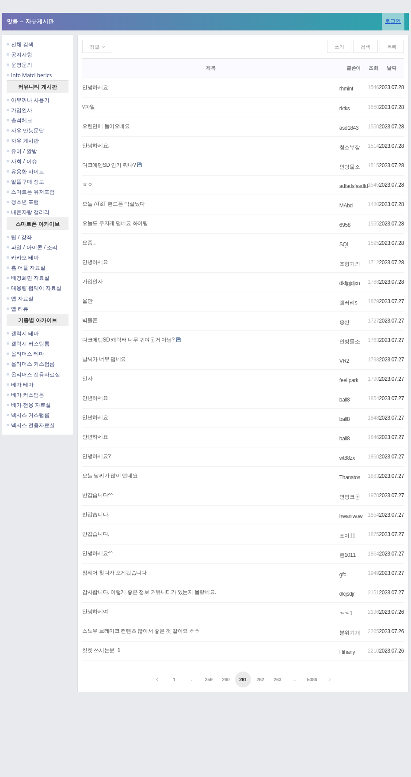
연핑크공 (349, 497)
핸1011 (347, 555)
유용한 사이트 (25, 171)
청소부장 (349, 147)
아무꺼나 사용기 (28, 100)
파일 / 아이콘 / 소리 (32, 247)
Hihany (347, 652)
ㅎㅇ (87, 184)
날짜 (391, 68)
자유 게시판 (23, 140)
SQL (344, 244)
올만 (87, 301)
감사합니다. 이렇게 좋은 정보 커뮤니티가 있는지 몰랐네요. (149, 592)
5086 (312, 679)
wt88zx (347, 458)
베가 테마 (20, 384)
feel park (348, 380)
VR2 (344, 361)
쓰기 (339, 46)
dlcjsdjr (346, 594)
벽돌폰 (90, 320)
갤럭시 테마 (23, 333)
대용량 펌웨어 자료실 (34, 288)
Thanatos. (350, 477)
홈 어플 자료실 (26, 267)
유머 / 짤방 (22, 151)
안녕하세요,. (96, 146)
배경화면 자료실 (28, 278)
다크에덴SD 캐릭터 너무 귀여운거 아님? (128, 340)
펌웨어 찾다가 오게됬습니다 (114, 573)
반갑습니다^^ (97, 495)
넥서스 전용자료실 (31, 425)
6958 (344, 225)
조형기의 (349, 264)
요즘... (89, 243)
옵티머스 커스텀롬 (31, 364)
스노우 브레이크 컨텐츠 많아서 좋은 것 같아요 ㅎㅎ (140, 631)
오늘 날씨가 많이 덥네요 (109, 476)
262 (260, 679)
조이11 (347, 536)
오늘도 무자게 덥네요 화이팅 (115, 223)
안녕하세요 (95, 87)
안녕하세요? (96, 456)
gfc (342, 574)
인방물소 (349, 167)
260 (225, 679)
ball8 (344, 400)
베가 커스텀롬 (25, 394)
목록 (391, 46)
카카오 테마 (23, 257)
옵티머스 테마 (25, 353)
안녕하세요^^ (97, 553)
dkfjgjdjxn (349, 283)
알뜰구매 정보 (25, 181)
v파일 (88, 107)
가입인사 (19, 110)
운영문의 (19, 64)
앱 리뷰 (17, 308)
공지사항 (19, 54)
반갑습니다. (95, 514)
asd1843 (349, 128)
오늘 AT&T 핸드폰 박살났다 (113, 204)
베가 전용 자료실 (29, 405)
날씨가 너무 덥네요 (104, 359)
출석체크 (19, 120)
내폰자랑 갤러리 (28, 212)
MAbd (346, 206)
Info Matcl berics (29, 75)
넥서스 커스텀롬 (28, 415)
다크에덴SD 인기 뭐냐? (109, 165)
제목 (210, 68)
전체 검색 (20, 44)
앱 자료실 (20, 298)
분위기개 (349, 633)
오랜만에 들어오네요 (106, 126)
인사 (87, 378)
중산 (344, 322)
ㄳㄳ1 (346, 613)
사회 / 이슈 (22, 161)
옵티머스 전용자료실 (33, 374)
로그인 (393, 21)
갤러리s (348, 303)
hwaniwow (350, 516)
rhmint (346, 89)
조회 (373, 68)
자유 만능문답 (25, 130)
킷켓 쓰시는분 (98, 650)
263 (277, 679)
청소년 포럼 (23, 202)
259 (208, 679)
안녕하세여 (95, 611)
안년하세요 (95, 398)
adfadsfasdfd (353, 186)
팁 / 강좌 (19, 237)
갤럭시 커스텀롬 (28, 343)
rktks (344, 108)
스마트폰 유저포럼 (31, 191)
